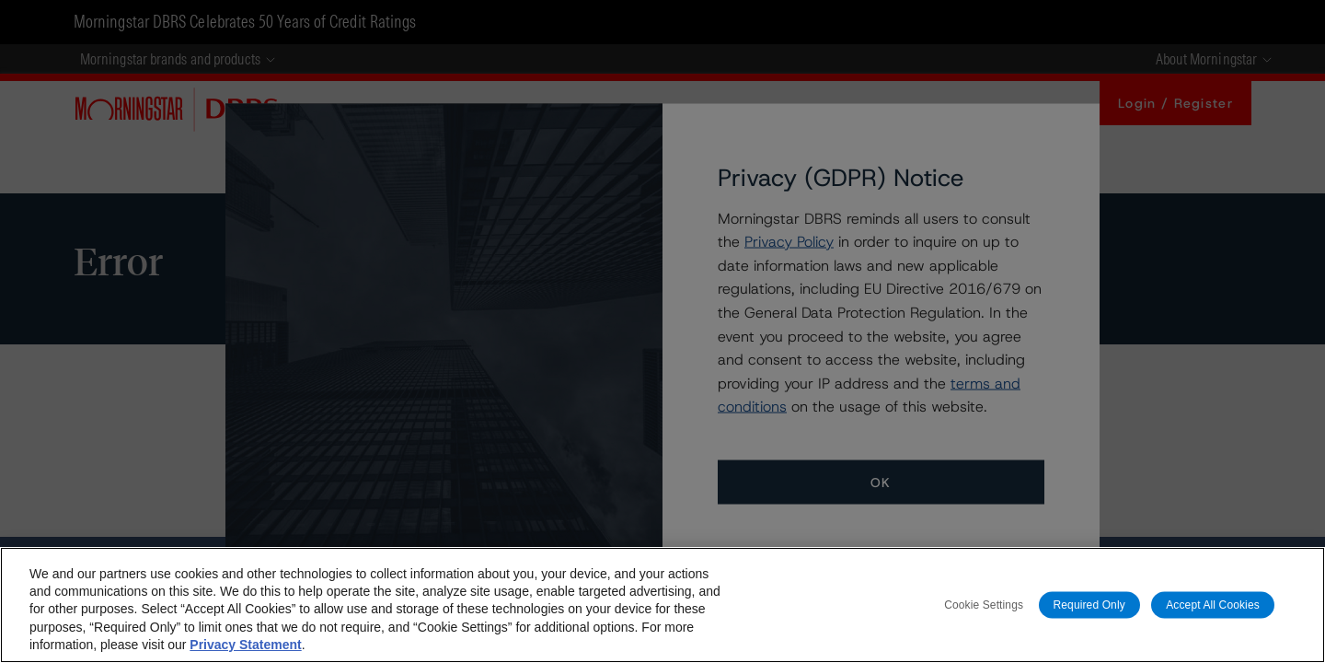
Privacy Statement (245, 644)
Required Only (1089, 604)
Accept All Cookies (1213, 604)
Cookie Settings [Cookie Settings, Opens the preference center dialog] (983, 604)
